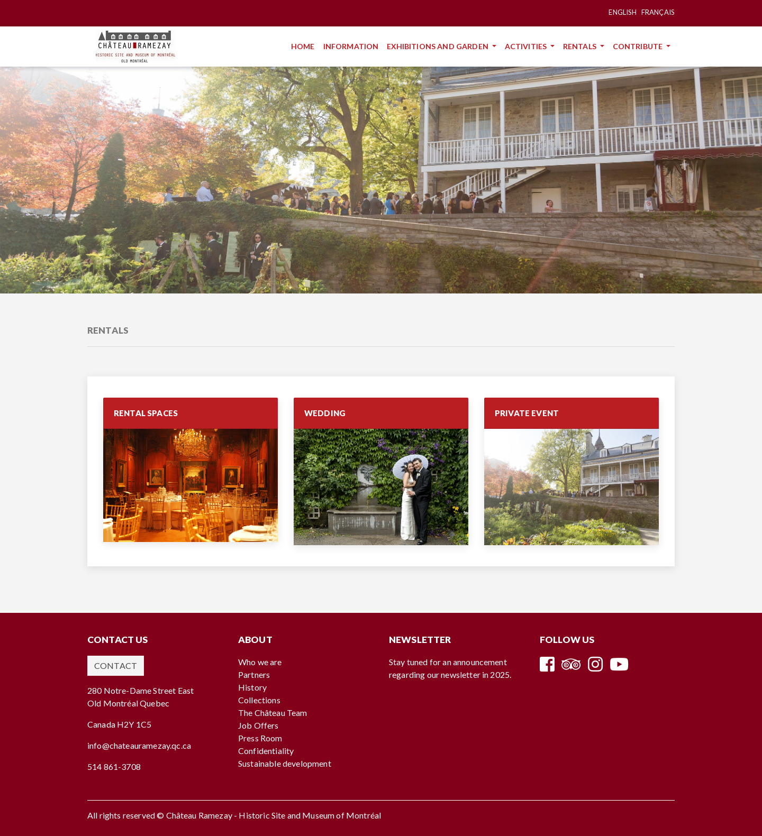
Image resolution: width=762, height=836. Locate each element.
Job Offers (258, 725)
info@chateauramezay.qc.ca (139, 745)
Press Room (260, 738)
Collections (259, 700)
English (623, 12)
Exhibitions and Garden (438, 46)
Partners (254, 674)
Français (658, 12)
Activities (527, 46)
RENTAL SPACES (146, 413)
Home (305, 46)
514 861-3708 (114, 766)
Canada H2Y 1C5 (119, 724)
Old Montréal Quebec (128, 703)
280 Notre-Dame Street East (140, 690)
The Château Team (272, 713)
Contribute (639, 46)
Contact (115, 665)
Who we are (260, 662)
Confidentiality (266, 751)
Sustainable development (284, 763)
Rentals (580, 46)
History (252, 687)
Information (353, 46)
